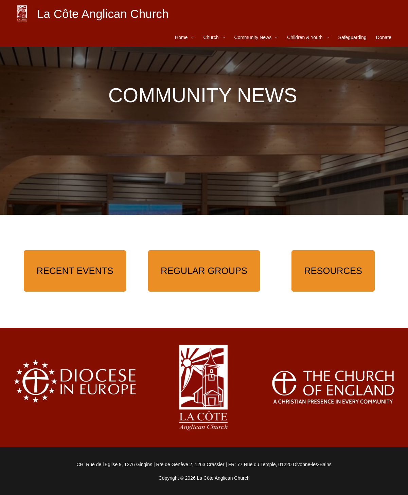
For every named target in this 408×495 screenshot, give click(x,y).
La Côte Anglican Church (102, 13)
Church (210, 37)
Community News (253, 37)
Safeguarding (352, 37)
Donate (383, 37)
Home (181, 37)
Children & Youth (304, 37)
